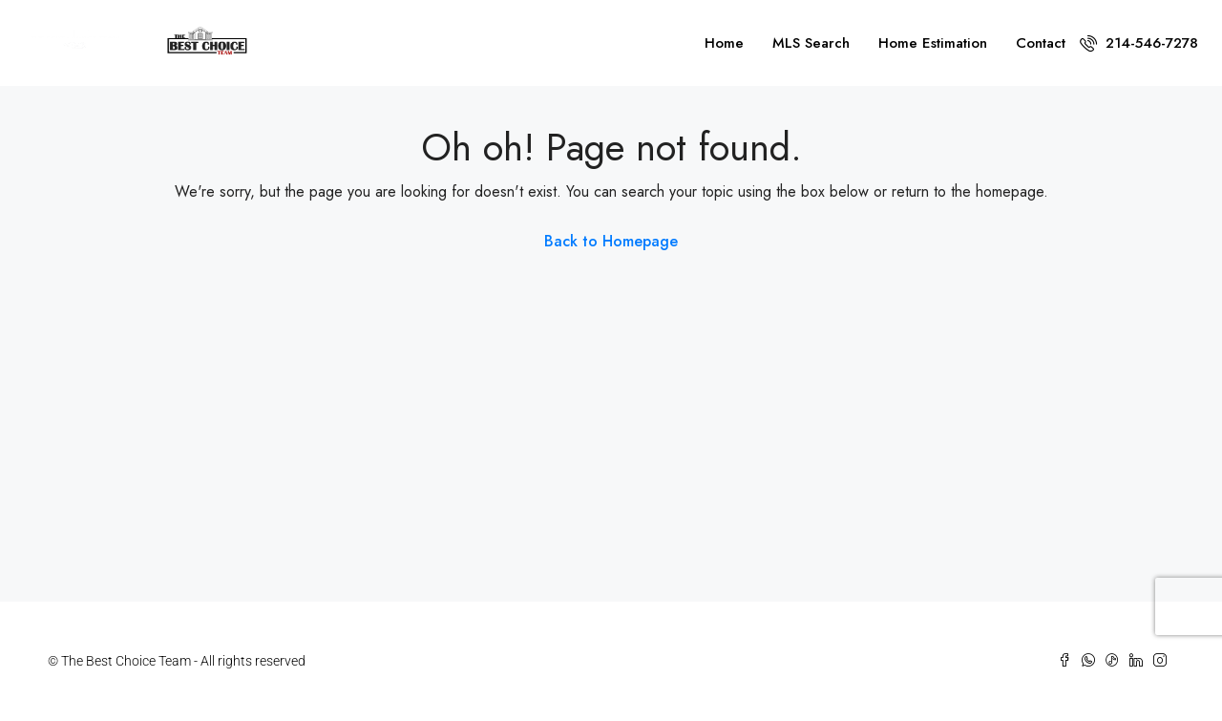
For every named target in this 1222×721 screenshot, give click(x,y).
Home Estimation (932, 42)
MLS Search (811, 42)
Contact (1040, 42)
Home (724, 42)
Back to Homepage (611, 241)
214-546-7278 (1139, 42)
